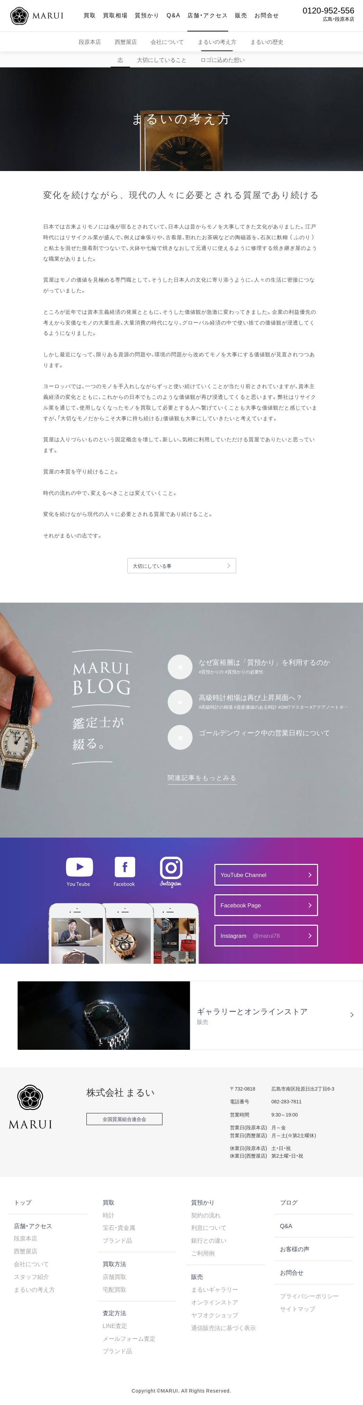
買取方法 (114, 1264)
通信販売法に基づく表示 (223, 1327)
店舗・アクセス (207, 15)
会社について (167, 41)
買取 (90, 15)
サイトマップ (297, 1308)
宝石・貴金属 (119, 1227)
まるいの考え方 (217, 41)
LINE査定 (115, 1325)
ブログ (289, 1202)
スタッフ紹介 (31, 1276)
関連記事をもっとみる (202, 777)
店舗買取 (114, 1276)
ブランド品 (117, 1240)
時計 (108, 1215)
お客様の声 (294, 1249)
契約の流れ (206, 1215)
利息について (208, 1227)
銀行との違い (208, 1240)
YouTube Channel (243, 874)
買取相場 (115, 15)
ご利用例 (203, 1253)
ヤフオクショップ (214, 1315)
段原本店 (90, 41)
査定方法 (114, 1313)
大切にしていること (162, 59)
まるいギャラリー (214, 1289)
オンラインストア (214, 1302)
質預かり (147, 15)
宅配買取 (114, 1289)
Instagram (250, 935)
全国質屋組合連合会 (124, 1118)
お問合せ (266, 15)
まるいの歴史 (266, 41)
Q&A (173, 15)
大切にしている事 (152, 565)
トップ (22, 1202)
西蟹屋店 (126, 41)
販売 (241, 15)
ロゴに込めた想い (223, 59)
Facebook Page (241, 905)
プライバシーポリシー (309, 1296)
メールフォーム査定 (129, 1338)
